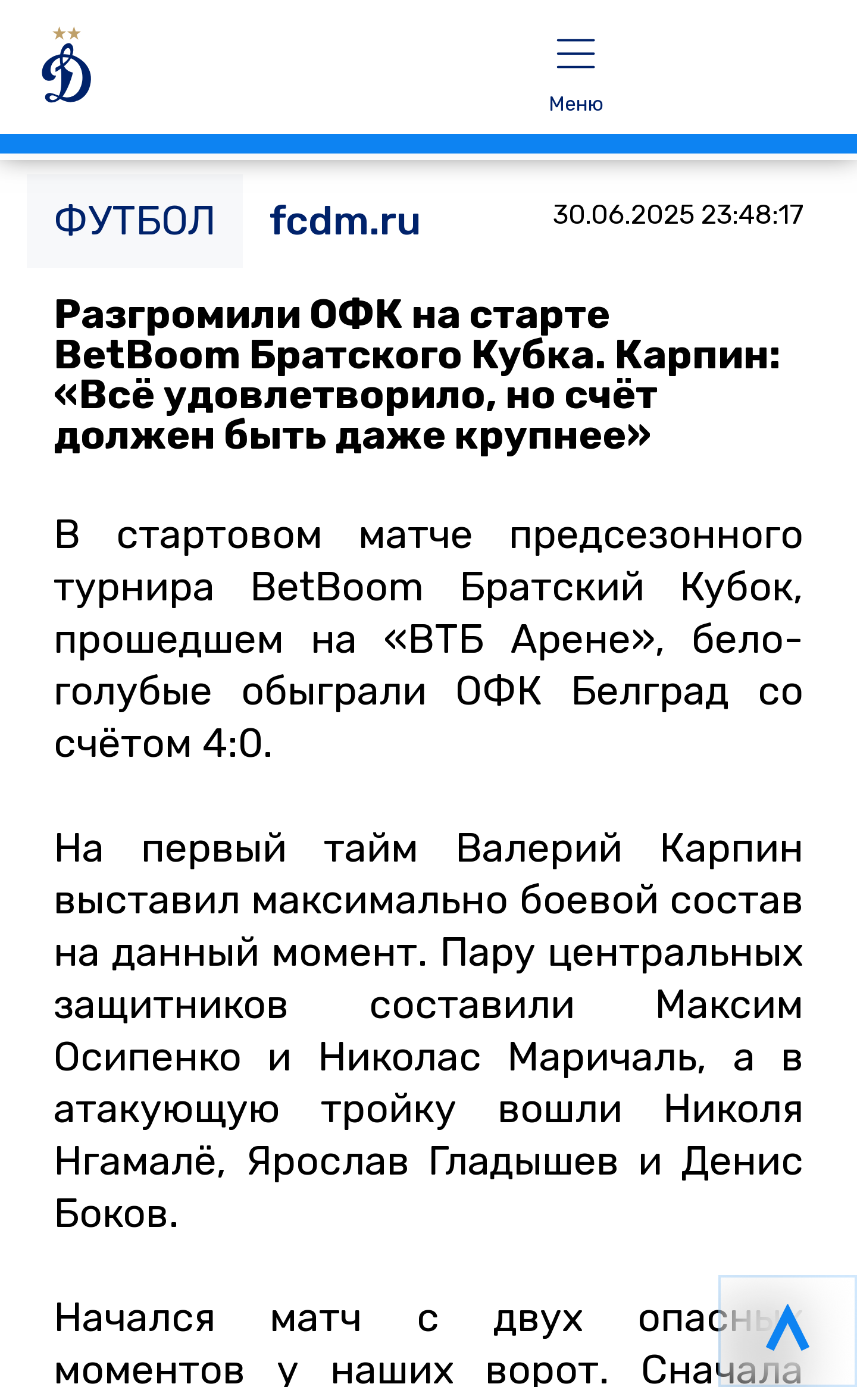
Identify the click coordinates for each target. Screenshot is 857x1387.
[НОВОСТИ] (255, 74)
